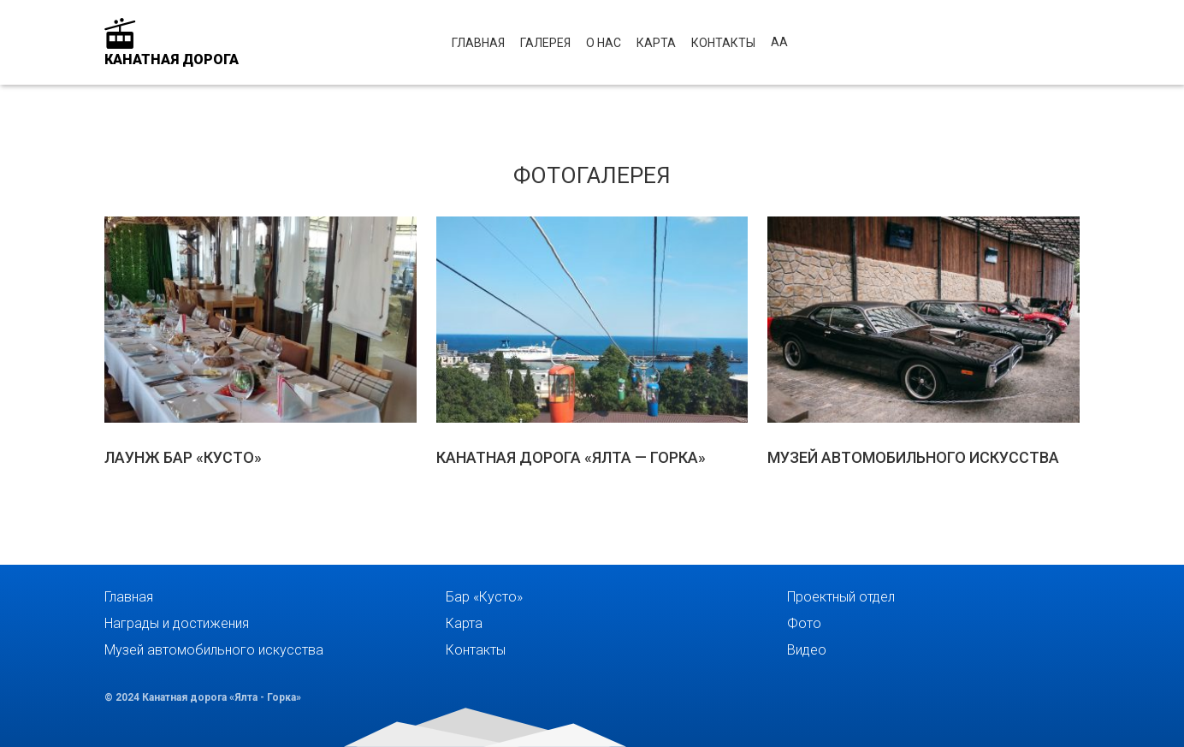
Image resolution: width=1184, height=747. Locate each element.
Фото (804, 623)
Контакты (723, 43)
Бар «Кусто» (484, 597)
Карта (656, 43)
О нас (603, 43)
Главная (478, 43)
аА (779, 42)
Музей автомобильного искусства (213, 650)
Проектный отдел (841, 597)
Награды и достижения (176, 623)
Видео (806, 650)
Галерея (545, 43)
